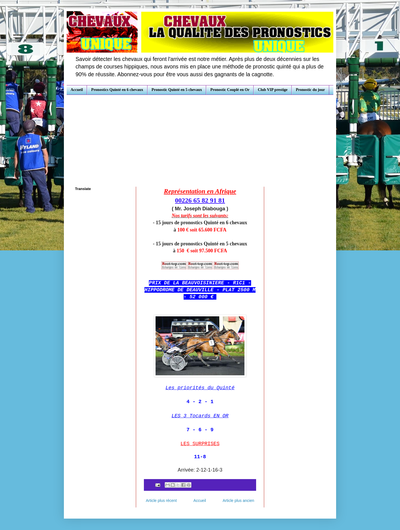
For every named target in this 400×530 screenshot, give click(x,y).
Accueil (77, 90)
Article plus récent (161, 500)
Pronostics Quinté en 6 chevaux (117, 90)
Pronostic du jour (310, 90)
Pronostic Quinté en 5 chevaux (177, 90)
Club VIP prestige (273, 90)
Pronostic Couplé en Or (229, 90)
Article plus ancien (238, 500)
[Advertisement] (200, 137)
